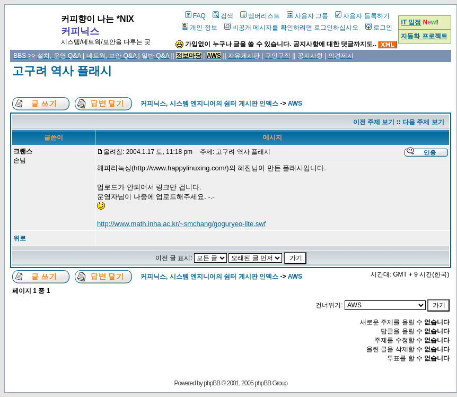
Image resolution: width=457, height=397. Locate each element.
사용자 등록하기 (362, 16)
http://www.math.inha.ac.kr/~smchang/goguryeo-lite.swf (181, 224)
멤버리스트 (260, 16)
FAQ (195, 16)
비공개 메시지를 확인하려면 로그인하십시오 (291, 27)
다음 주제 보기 (423, 122)
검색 (223, 16)
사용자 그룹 (307, 16)
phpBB (212, 383)
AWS (295, 103)
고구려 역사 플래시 (62, 70)
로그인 (378, 27)
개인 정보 (199, 27)
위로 (19, 238)
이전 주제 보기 (374, 122)
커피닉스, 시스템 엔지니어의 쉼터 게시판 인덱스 (209, 103)
